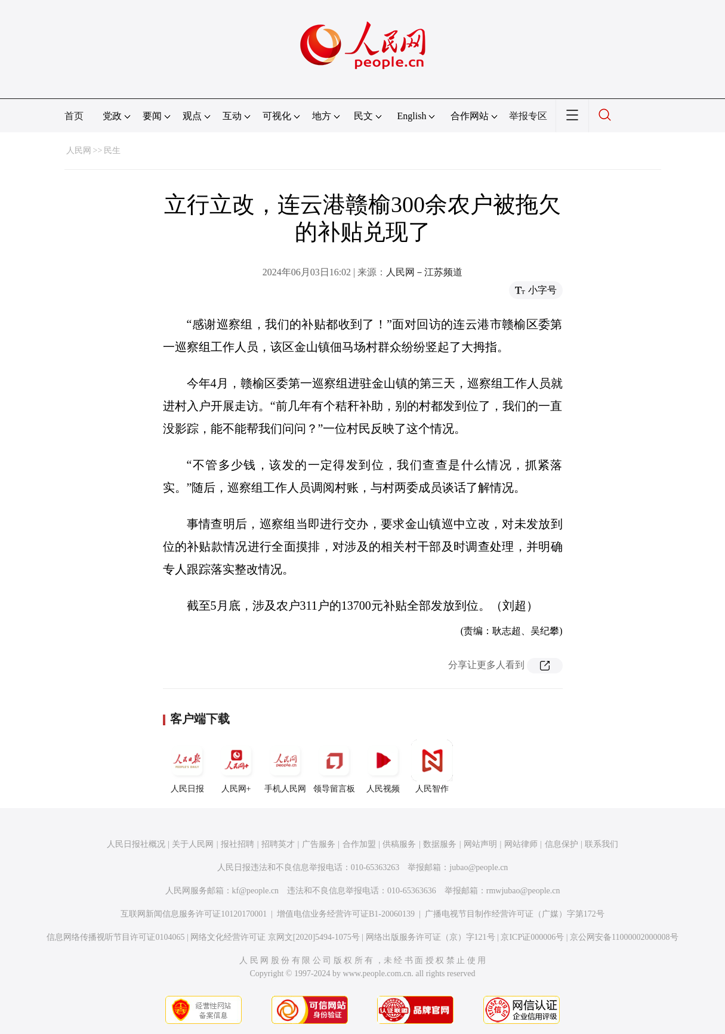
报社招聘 (237, 844)
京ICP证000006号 (532, 937)
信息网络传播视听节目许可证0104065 (115, 937)
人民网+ (236, 766)
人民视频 (383, 766)
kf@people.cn (255, 890)
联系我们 (601, 844)
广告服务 (318, 844)
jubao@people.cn (478, 867)
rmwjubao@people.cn (523, 890)
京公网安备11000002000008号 (624, 937)
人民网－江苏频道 (424, 272)
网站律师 (521, 844)
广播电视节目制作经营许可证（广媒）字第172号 (514, 913)
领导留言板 (334, 766)
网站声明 (480, 844)
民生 (112, 150)
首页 (74, 116)
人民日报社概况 (136, 844)
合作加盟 (359, 844)
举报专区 (528, 116)
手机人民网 (285, 766)
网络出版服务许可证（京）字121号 (430, 937)
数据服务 (439, 844)
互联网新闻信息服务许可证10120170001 (194, 913)
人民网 (78, 150)
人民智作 (432, 766)
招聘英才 (278, 844)
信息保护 (561, 844)
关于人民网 (193, 844)
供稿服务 (399, 844)
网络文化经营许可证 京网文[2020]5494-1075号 (275, 937)
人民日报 (187, 766)
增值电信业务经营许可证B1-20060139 (346, 913)
